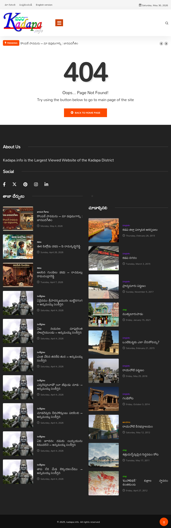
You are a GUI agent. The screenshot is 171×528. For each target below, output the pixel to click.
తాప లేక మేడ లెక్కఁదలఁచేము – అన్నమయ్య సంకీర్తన (60, 470)
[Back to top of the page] (164, 521)
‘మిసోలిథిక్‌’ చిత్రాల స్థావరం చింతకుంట (145, 481)
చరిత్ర (125, 309)
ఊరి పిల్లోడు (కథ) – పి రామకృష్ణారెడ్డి (58, 245)
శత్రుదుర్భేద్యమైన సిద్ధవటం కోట (141, 453)
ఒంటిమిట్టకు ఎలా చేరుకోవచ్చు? (141, 341)
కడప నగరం (130, 256)
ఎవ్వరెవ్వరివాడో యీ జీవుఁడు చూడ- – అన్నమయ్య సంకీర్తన (60, 386)
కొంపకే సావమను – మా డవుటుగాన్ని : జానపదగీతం (49, 42)
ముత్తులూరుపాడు (133, 313)
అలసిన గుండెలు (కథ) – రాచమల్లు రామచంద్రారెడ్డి (60, 273)
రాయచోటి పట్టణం (133, 369)
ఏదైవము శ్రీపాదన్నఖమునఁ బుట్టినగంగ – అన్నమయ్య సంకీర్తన (60, 301)
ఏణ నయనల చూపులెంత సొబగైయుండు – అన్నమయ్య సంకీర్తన (60, 329)
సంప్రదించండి (25, 4)
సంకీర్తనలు (41, 295)
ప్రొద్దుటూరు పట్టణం (134, 285)
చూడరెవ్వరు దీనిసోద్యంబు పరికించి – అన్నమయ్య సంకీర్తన (60, 414)
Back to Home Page (85, 111)
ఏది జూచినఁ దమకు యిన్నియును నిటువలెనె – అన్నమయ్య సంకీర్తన (60, 442)
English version (44, 4)
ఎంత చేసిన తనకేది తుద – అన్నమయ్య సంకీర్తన (60, 357)
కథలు (39, 241)
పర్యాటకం (126, 224)
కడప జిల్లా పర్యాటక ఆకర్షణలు (140, 229)
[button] (161, 43)
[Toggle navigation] (59, 22)
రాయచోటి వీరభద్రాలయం (138, 425)
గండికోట (128, 397)
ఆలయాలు (127, 421)
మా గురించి (10, 4)
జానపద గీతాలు (43, 211)
